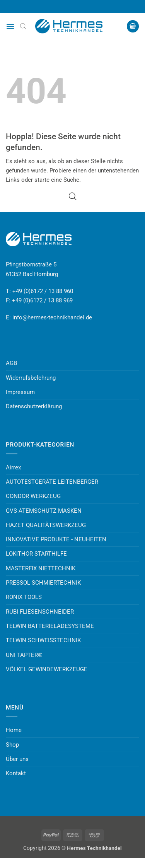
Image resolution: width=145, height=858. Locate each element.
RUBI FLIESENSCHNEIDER (40, 611)
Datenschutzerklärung (34, 406)
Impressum (20, 392)
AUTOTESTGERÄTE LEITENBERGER (52, 481)
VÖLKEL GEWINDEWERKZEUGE (46, 669)
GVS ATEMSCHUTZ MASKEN (44, 510)
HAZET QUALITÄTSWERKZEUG (46, 525)
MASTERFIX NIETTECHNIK (40, 568)
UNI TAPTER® (24, 655)
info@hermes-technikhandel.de (52, 317)
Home (14, 730)
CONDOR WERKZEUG (33, 496)
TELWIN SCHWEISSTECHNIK (43, 640)
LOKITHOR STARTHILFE (36, 553)
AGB (11, 363)
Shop (12, 744)
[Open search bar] (23, 26)
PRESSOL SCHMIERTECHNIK (43, 582)
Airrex (13, 467)
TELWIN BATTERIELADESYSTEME (50, 626)
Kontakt (16, 773)
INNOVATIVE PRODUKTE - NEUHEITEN (56, 539)
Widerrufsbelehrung (31, 377)
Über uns (17, 759)
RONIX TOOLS (24, 597)
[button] (10, 26)
